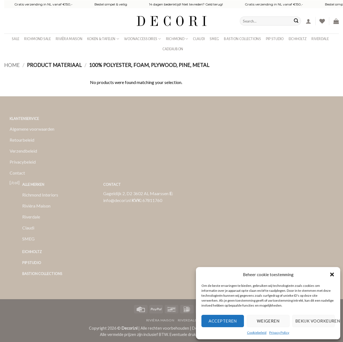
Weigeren (268, 320)
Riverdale (320, 39)
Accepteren (223, 320)
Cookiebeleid (256, 332)
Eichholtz (298, 39)
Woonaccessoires (142, 38)
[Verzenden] (296, 21)
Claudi (199, 39)
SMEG (214, 39)
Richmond (177, 38)
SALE (15, 39)
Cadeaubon (172, 49)
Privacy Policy (279, 332)
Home (12, 65)
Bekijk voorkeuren (315, 320)
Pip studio (275, 39)
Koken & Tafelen (103, 38)
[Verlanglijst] (322, 21)
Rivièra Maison (69, 39)
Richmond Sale (37, 39)
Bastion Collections (242, 39)
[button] (332, 274)
